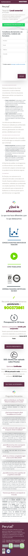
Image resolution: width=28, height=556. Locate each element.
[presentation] (10, 69)
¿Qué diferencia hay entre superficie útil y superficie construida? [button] (14, 474)
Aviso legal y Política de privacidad (13, 540)
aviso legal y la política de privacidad (18, 64)
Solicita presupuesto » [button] (14, 346)
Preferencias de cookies (19, 541)
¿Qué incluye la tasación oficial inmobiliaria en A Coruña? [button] (14, 413)
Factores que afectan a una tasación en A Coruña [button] (14, 493)
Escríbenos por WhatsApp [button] (13, 24)
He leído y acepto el (13, 64)
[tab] (14, 400)
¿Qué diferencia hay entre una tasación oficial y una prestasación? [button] (14, 446)
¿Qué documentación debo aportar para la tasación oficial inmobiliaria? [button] (14, 429)
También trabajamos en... (6, 521)
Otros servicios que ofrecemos (15, 521)
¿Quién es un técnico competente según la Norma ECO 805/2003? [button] (14, 457)
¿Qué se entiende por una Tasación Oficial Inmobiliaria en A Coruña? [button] (14, 401)
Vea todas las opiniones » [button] (14, 384)
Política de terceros (10, 541)
